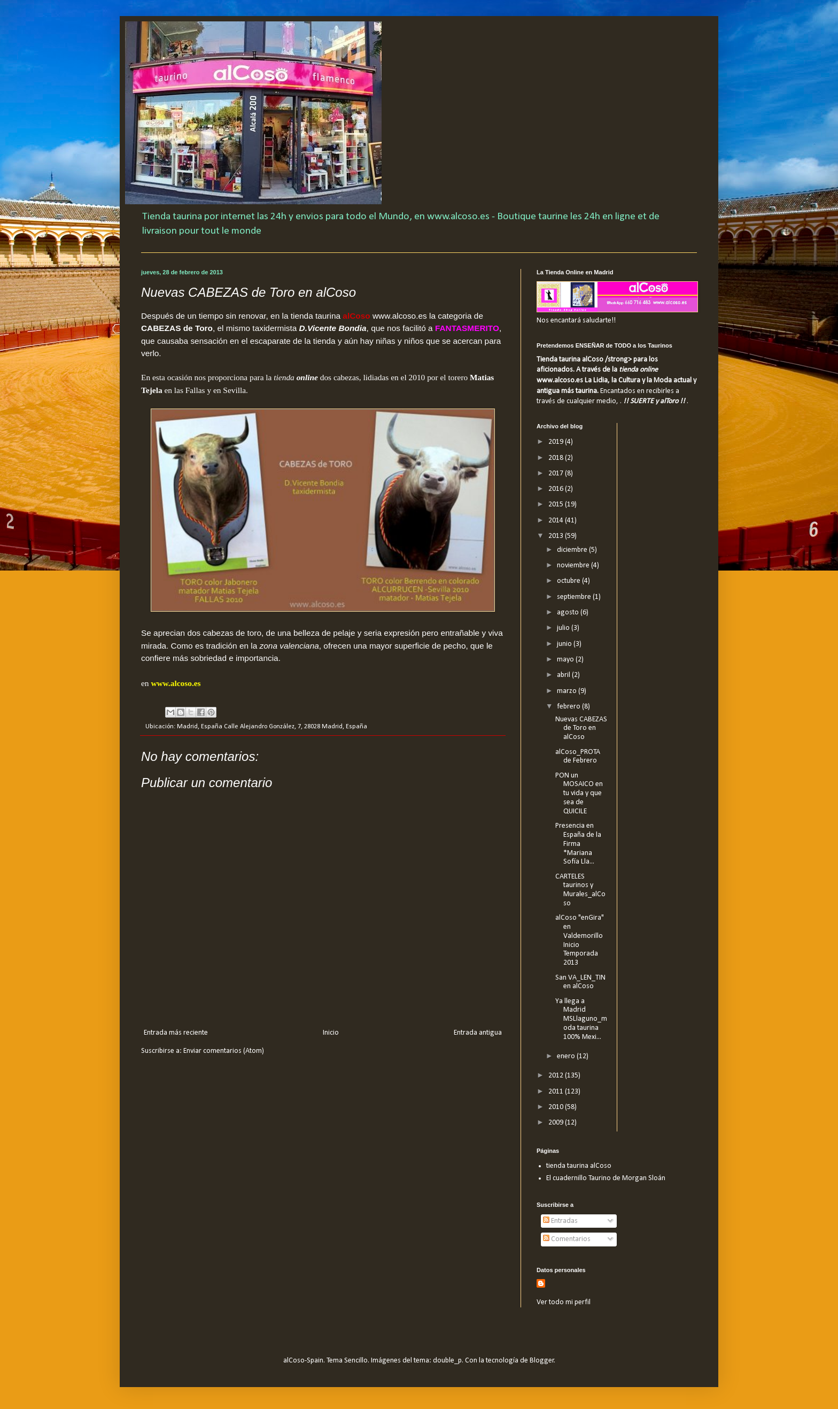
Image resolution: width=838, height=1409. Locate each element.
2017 (556, 473)
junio (565, 644)
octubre (569, 581)
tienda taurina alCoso (578, 1166)
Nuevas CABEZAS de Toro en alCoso (581, 728)
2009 (556, 1123)
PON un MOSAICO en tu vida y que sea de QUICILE (579, 793)
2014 (556, 521)
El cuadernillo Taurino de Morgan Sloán (605, 1178)
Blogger (542, 1361)
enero (567, 1056)
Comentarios (567, 1239)
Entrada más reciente (176, 1033)
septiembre (575, 597)
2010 (556, 1107)
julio (564, 628)
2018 (556, 458)
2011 (556, 1092)
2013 (556, 536)
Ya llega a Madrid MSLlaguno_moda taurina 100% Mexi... (581, 1019)
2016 (556, 489)
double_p (447, 1361)
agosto (568, 613)
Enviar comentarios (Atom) (223, 1051)
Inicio (331, 1033)
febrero (569, 707)
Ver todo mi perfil (564, 1302)
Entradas (560, 1221)
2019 (556, 442)
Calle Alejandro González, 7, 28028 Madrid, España (295, 726)
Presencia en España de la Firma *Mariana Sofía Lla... (578, 844)
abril (564, 675)
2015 (556, 505)
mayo (566, 660)
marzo (567, 691)
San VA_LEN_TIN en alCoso (580, 982)
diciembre (573, 550)
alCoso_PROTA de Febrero (577, 756)
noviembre (574, 565)
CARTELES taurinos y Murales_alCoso (580, 890)
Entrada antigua (478, 1033)
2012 (556, 1076)
